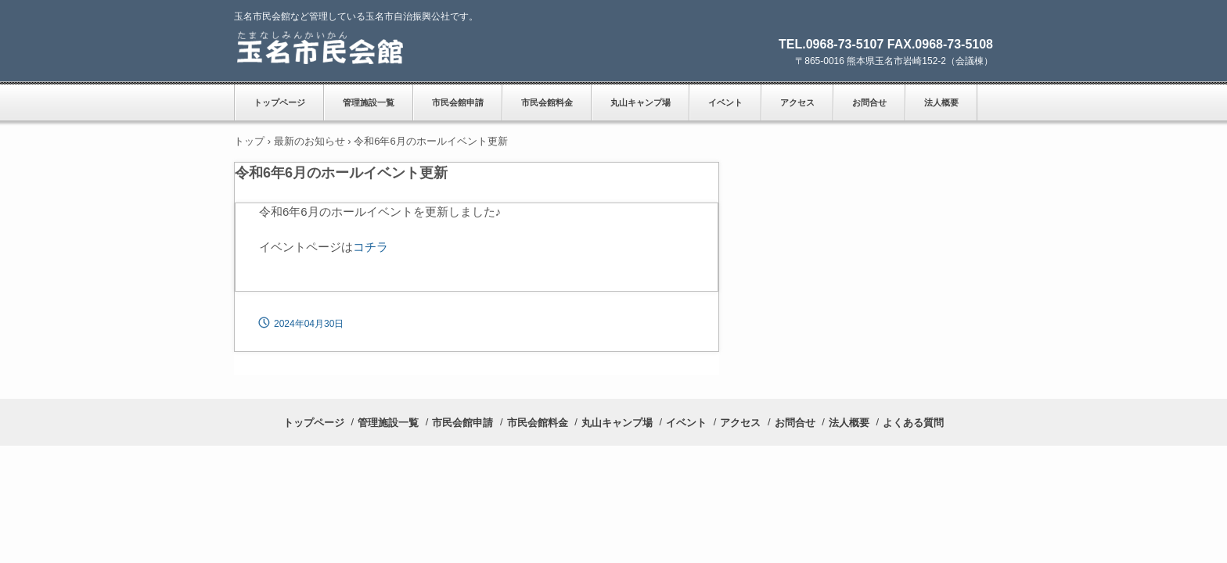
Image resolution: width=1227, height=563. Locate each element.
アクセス (797, 102)
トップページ (279, 102)
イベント (725, 102)
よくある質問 (913, 423)
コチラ (370, 246)
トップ (249, 141)
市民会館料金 (547, 102)
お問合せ (869, 102)
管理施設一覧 (368, 102)
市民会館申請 (458, 102)
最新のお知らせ (309, 141)
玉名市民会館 (340, 47)
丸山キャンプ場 (640, 102)
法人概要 (941, 102)
